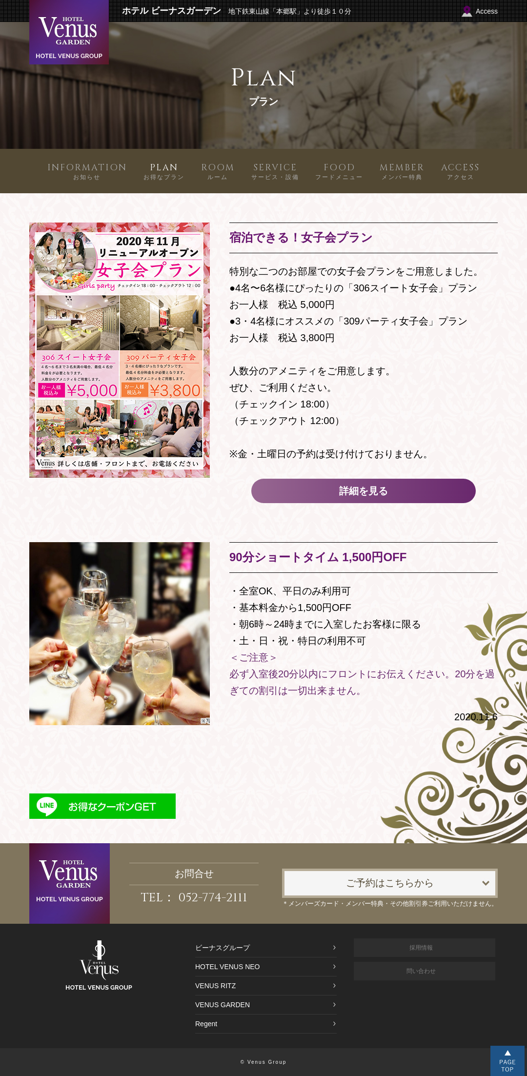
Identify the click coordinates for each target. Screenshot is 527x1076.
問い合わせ (421, 971)
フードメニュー (339, 171)
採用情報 (421, 947)
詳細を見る (363, 491)
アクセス (460, 171)
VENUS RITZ (215, 986)
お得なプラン (163, 171)
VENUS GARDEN (222, 1005)
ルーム (218, 171)
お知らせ (87, 171)
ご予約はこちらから (390, 883)
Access (487, 11)
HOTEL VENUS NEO (227, 967)
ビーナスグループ (222, 948)
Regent (206, 1024)
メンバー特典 (402, 171)
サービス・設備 (275, 171)
